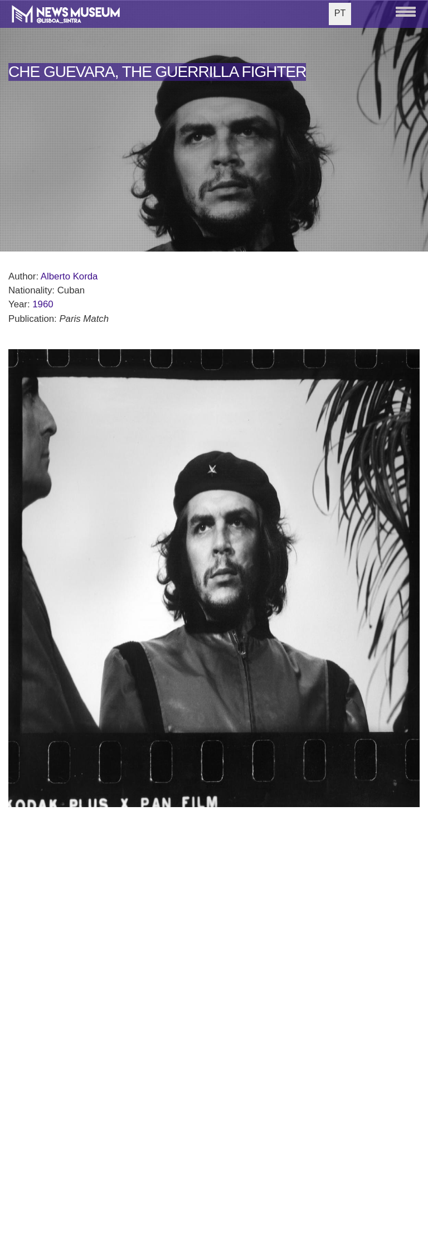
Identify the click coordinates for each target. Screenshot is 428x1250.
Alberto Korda (69, 276)
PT (340, 13)
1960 (42, 304)
